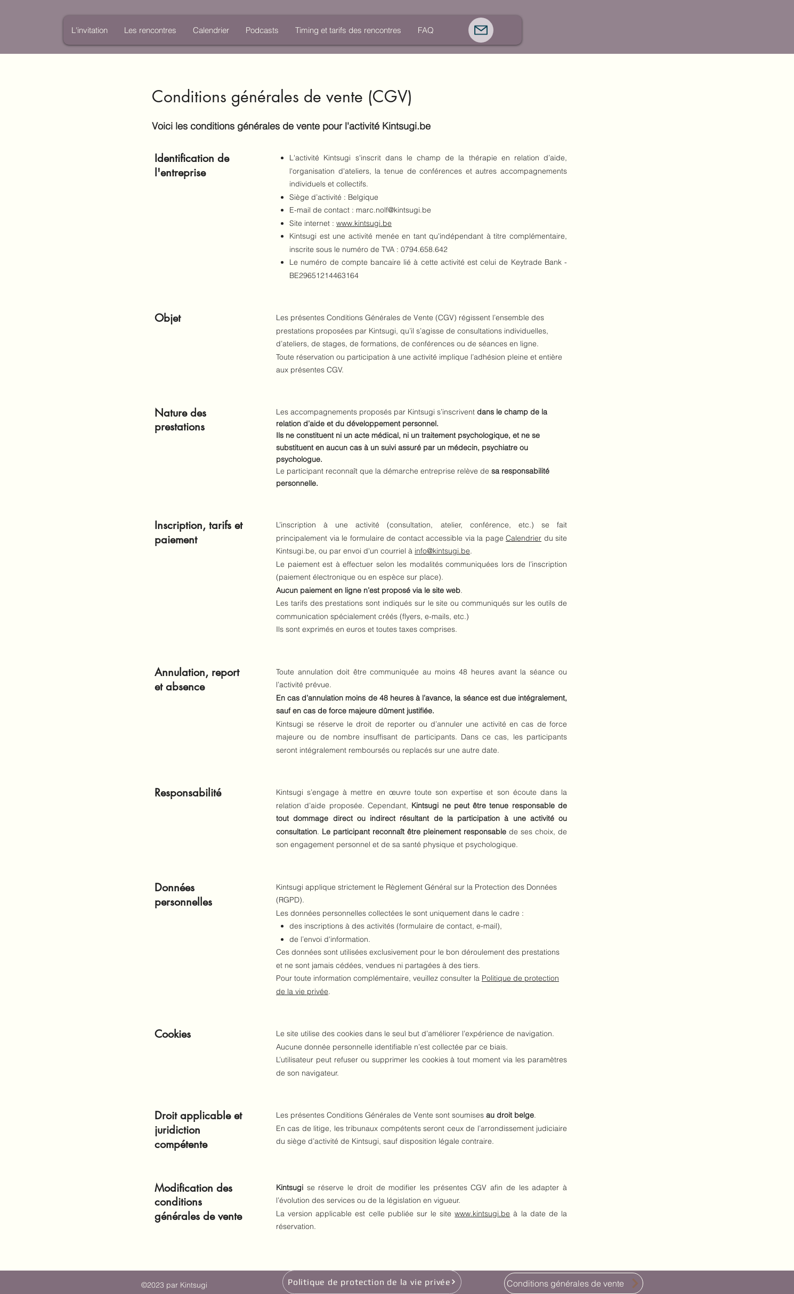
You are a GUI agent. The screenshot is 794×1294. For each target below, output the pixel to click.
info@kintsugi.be (442, 551)
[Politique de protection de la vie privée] (371, 1282)
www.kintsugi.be (364, 223)
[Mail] (480, 30)
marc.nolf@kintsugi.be (393, 210)
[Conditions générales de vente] (573, 1283)
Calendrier (523, 538)
